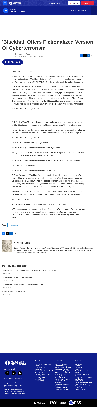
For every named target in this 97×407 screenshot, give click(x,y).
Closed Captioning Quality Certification (83, 378)
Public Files (78, 369)
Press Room (79, 381)
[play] (5, 10)
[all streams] (94, 10)
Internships (78, 367)
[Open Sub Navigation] (65, 3)
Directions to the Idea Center (82, 375)
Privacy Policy (39, 381)
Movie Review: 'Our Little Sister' (14, 292)
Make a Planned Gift (61, 374)
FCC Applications (80, 384)
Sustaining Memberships (63, 367)
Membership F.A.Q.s (61, 366)
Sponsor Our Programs (62, 379)
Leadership (38, 369)
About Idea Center (41, 367)
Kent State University (16, 391)
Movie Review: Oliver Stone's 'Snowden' (17, 277)
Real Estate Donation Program (62, 385)
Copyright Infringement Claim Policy (82, 386)
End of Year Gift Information (60, 381)
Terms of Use (39, 379)
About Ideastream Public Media (43, 365)
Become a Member (61, 364)
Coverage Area (40, 377)
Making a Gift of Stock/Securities (60, 376)
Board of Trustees (41, 372)
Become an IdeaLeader (62, 372)
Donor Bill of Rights (61, 387)
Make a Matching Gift (62, 371)
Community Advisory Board (44, 371)
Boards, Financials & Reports (81, 371)
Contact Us (78, 364)
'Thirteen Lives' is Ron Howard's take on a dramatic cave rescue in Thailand (30, 270)
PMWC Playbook (80, 389)
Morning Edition (15, 225)
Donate (88, 3)
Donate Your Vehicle (61, 369)
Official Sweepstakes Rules (83, 382)
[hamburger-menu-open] (5, 3)
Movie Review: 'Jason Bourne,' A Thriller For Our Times (22, 284)
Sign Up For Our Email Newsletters (42, 375)
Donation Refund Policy (62, 389)
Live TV (74, 3)
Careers (77, 366)
